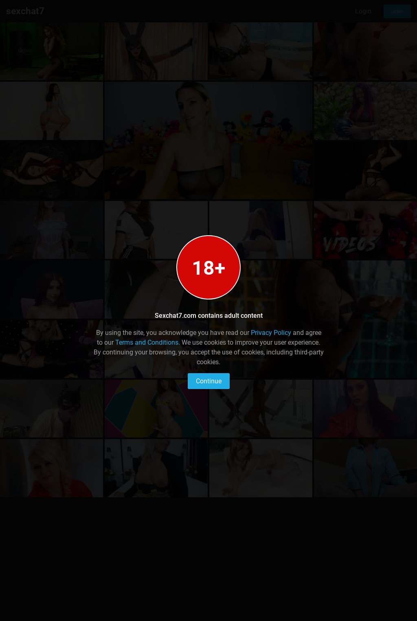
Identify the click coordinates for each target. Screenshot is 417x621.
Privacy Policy (271, 333)
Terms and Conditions (146, 342)
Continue (209, 381)
